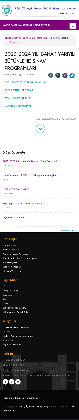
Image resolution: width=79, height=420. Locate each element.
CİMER (6, 303)
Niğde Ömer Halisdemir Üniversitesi (20, 397)
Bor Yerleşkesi (10, 262)
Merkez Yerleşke (11, 249)
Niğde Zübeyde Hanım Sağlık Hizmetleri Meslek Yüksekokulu (36, 37)
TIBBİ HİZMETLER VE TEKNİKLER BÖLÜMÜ (26, 82)
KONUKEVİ (8, 340)
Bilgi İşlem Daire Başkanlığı (34, 406)
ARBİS (5, 299)
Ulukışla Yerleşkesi (12, 271)
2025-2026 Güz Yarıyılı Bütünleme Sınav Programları (31, 161)
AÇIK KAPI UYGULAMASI (15, 217)
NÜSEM (6, 331)
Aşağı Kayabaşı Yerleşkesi (15, 254)
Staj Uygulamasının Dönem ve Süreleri (23, 203)
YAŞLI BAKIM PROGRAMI (17, 97)
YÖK (5, 286)
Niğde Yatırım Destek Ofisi (15, 312)
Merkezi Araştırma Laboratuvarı (18, 336)
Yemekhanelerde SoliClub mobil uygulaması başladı (30, 175)
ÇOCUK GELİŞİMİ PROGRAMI (18, 90)
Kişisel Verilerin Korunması (16, 327)
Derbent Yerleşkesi (12, 266)
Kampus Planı (9, 245)
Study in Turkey (10, 290)
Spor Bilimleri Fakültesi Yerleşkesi (20, 258)
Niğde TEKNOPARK (12, 344)
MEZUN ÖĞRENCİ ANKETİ (16, 189)
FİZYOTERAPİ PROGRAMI (17, 105)
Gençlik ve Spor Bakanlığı (15, 307)
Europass (7, 295)
